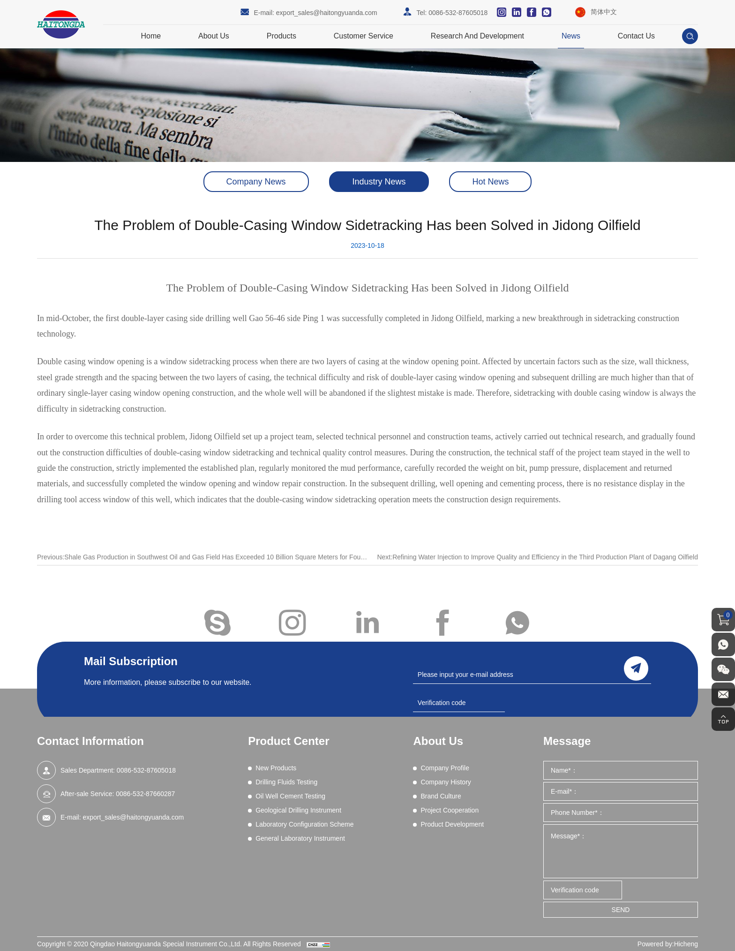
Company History (445, 782)
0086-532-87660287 (145, 794)
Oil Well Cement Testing (290, 796)
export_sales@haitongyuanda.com (326, 12)
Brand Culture (440, 796)
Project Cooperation (449, 810)
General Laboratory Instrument (300, 838)
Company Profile (444, 768)
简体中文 (604, 11)
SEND (621, 909)
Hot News (490, 181)
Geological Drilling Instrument (298, 810)
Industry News (378, 181)
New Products (275, 768)
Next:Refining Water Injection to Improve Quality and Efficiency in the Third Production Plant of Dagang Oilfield (537, 567)
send (636, 668)
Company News (256, 181)
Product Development (452, 824)
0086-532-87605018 (458, 12)
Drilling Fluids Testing (286, 782)
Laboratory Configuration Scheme (304, 824)
